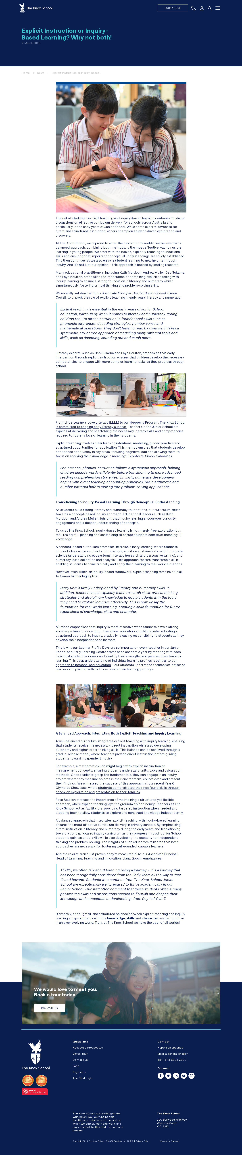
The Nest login (82, 1078)
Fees (76, 1065)
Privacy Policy (143, 1141)
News (40, 72)
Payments (79, 1072)
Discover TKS (49, 1008)
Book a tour (173, 8)
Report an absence (170, 1047)
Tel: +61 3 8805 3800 (172, 1059)
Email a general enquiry (173, 1053)
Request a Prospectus (88, 1047)
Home (26, 72)
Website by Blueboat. (170, 1141)
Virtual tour (80, 1053)
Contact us (80, 1059)
